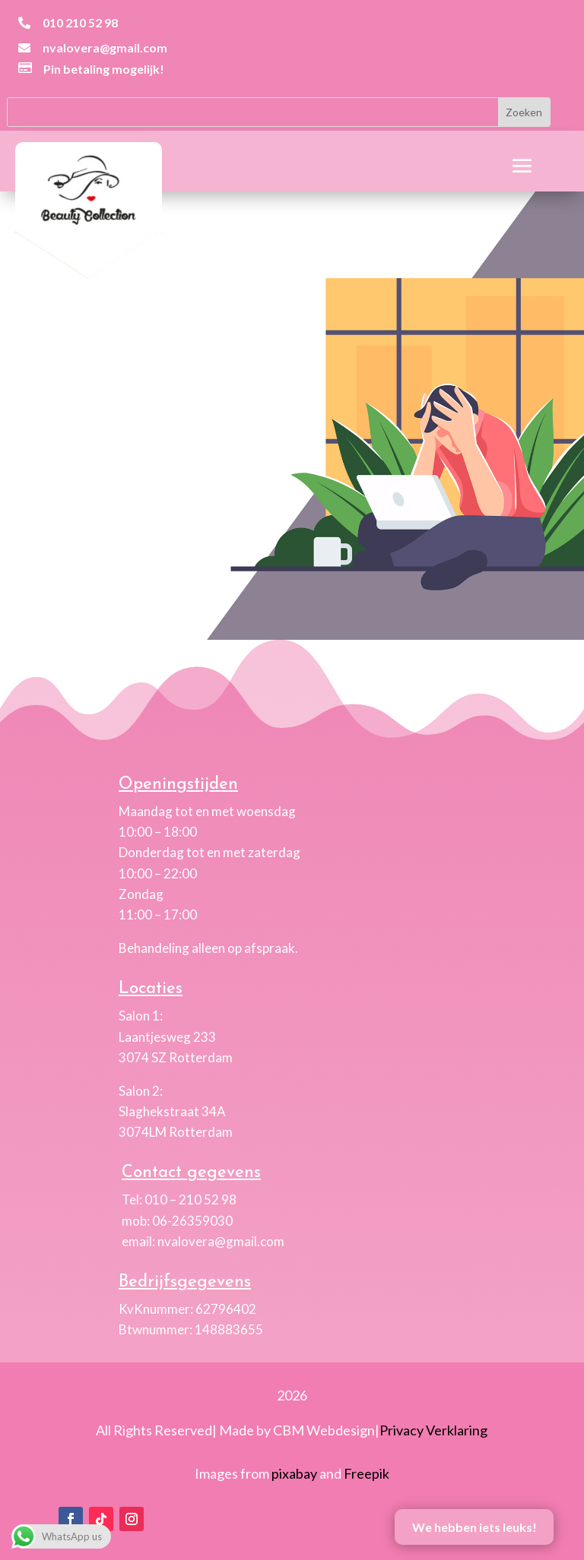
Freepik (366, 1473)
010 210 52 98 (80, 22)
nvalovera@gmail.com (105, 47)
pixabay (294, 1473)
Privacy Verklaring (433, 1430)
